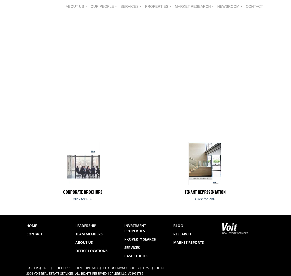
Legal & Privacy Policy (120, 268)
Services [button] (129, 7)
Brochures (61, 268)
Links (46, 268)
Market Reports (188, 242)
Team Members (89, 234)
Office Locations (91, 251)
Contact (254, 7)
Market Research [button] (193, 7)
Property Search (140, 239)
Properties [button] (156, 7)
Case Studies (136, 256)
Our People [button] (102, 7)
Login (159, 268)
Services (132, 247)
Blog (178, 225)
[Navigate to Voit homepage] (39, 6)
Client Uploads (86, 268)
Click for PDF (83, 199)
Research (182, 234)
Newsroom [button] (228, 7)
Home (31, 225)
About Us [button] (75, 7)
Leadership (85, 225)
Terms (146, 268)
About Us (84, 242)
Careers (33, 268)
